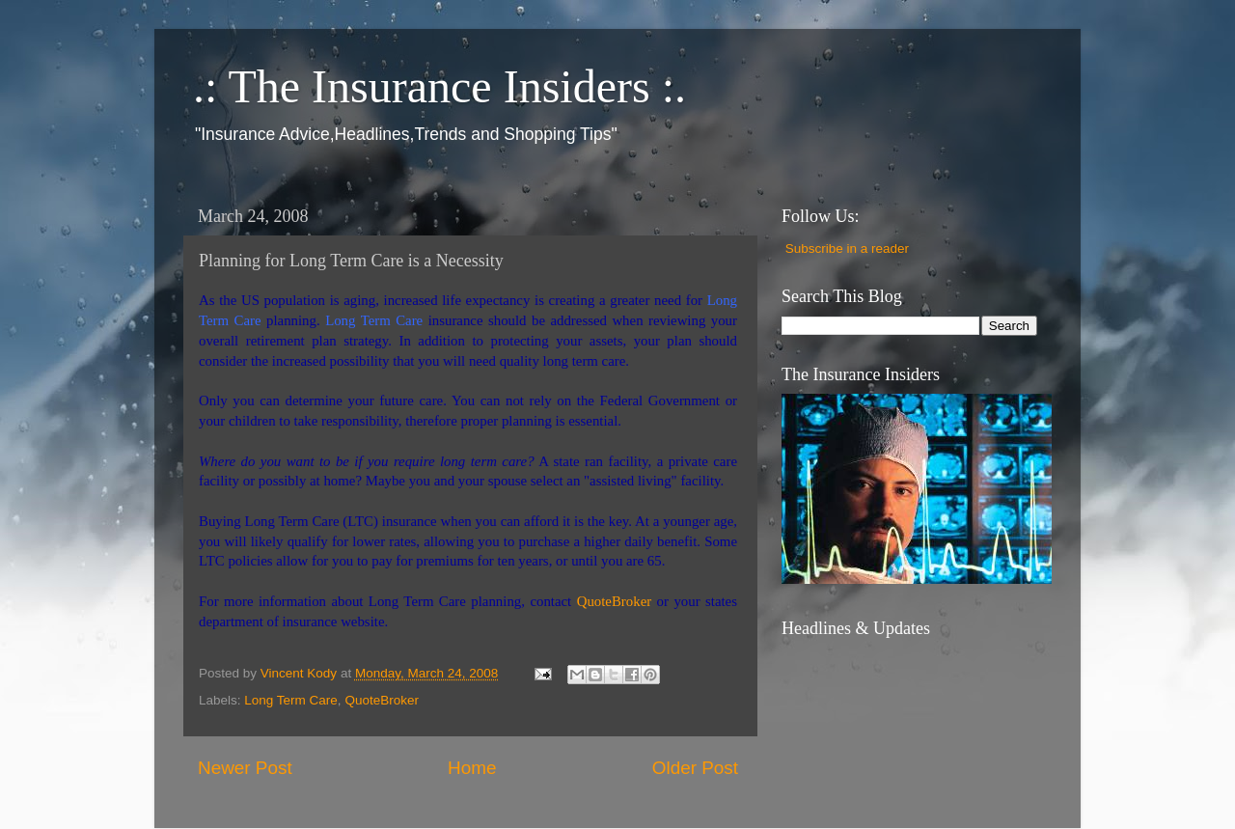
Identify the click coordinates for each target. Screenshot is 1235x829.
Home (472, 768)
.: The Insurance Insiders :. (439, 86)
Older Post (695, 768)
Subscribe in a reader (847, 248)
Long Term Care (291, 700)
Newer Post (245, 768)
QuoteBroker (381, 700)
